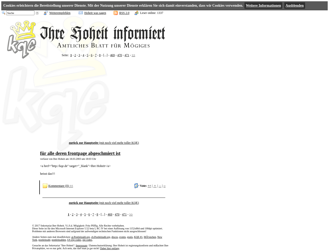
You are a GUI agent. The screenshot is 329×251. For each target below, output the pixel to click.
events (122, 237)
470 (119, 55)
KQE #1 (138, 237)
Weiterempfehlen (59, 13)
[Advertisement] (103, 105)
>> (133, 55)
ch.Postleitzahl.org (100, 237)
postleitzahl (44, 239)
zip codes (87, 239)
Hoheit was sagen (95, 13)
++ (149, 186)
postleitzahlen (59, 239)
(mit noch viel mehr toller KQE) (104, 143)
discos (115, 237)
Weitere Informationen (263, 5)
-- (164, 186)
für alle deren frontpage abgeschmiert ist (80, 153)
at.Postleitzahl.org (80, 237)
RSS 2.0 (124, 13)
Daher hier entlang (109, 248)
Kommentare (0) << (60, 186)
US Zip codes (74, 239)
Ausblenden (295, 5)
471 (126, 55)
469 (112, 55)
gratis (130, 237)
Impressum (81, 245)
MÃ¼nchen (150, 237)
